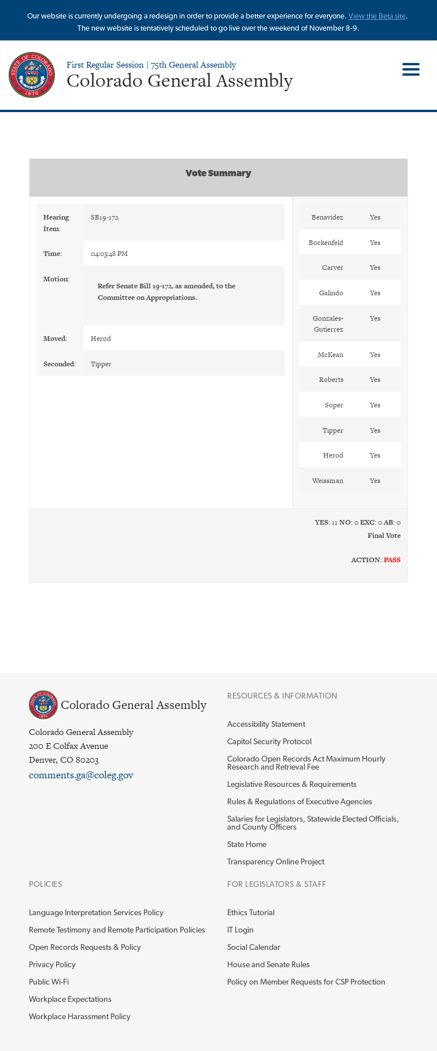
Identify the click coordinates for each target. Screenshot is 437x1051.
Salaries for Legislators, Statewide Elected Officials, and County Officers (313, 822)
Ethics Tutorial (251, 912)
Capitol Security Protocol (269, 741)
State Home (246, 844)
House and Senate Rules (268, 964)
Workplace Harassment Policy (80, 1016)
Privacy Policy (52, 964)
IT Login (240, 929)
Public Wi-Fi (49, 981)
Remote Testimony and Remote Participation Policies (117, 929)
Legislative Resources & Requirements (292, 784)
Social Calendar (253, 947)
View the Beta (372, 16)
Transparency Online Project (275, 861)
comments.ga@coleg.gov (81, 775)
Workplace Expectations (70, 999)
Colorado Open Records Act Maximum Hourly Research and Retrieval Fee (306, 762)
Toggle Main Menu (407, 69)
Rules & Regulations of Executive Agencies (299, 801)
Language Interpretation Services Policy (96, 912)
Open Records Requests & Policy (85, 947)
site (400, 16)
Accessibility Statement (266, 724)
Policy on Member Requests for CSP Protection (306, 981)
